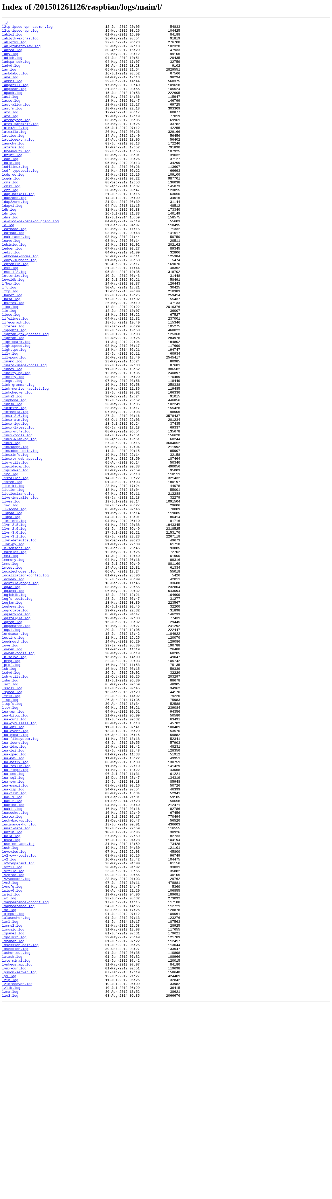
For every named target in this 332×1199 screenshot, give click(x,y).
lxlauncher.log (16, 1097)
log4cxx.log (13, 705)
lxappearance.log (18, 1083)
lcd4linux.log (15, 196)
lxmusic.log (13, 1111)
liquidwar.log (15, 560)
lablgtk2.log (14, 46)
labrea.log (12, 56)
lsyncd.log (12, 826)
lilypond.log (14, 425)
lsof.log (10, 817)
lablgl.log (12, 37)
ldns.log (10, 256)
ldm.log (9, 252)
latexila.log (14, 154)
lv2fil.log (12, 1036)
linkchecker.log (17, 467)
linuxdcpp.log (15, 532)
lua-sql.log (13, 929)
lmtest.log (12, 677)
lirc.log (10, 565)
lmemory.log (13, 667)
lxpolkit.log (14, 1120)
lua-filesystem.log (20, 882)
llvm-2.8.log (14, 625)
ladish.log (12, 65)
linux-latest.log (18, 509)
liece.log (11, 373)
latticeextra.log (18, 163)
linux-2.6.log (15, 495)
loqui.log (11, 751)
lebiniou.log (14, 289)
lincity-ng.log (16, 443)
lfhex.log (11, 336)
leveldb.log (13, 331)
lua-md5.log (13, 906)
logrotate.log (15, 728)
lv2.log (9, 1027)
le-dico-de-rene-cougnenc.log (30, 261)
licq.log (10, 364)
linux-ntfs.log (16, 513)
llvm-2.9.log (14, 630)
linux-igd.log (15, 504)
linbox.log (12, 439)
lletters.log (14, 621)
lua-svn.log (13, 934)
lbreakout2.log (16, 177)
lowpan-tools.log (18, 779)
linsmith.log (14, 485)
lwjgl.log (11, 1069)
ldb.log (9, 247)
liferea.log (13, 387)
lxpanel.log (13, 1116)
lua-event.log (15, 873)
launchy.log (13, 168)
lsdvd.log (11, 803)
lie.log (9, 369)
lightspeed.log (16, 411)
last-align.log (16, 121)
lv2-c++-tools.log (19, 1022)
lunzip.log (12, 994)
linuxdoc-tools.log (20, 537)
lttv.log (10, 845)
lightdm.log (13, 401)
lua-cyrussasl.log (19, 864)
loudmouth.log (15, 765)
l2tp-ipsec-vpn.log (20, 32)
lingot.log (12, 453)
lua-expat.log (15, 878)
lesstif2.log (14, 322)
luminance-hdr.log (19, 985)
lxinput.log (13, 1092)
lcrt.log (10, 224)
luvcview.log (14, 1018)
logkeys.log (13, 723)
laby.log (10, 60)
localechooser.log (19, 681)
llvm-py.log (13, 649)
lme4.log (10, 663)
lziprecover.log (17, 1176)
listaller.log (15, 569)
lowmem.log (12, 775)
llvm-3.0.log (14, 635)
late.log (10, 135)
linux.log (11, 527)
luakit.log (12, 966)
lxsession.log (15, 1134)
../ (5, 23)
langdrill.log (15, 98)
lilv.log (10, 420)
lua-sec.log (13, 924)
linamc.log (12, 429)
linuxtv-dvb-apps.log (22, 546)
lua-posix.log (15, 910)
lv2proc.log (13, 1046)
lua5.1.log (12, 952)
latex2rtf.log (15, 149)
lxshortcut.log (16, 1139)
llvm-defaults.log (19, 644)
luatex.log (12, 976)
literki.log (13, 579)
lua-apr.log (13, 849)
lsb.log (9, 798)
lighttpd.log (14, 415)
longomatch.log (16, 747)
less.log (10, 317)
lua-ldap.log (14, 892)
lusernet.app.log (18, 1008)
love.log (10, 770)
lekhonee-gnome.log (20, 303)
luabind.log (13, 962)
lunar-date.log (16, 990)
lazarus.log (13, 172)
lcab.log (10, 186)
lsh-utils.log (15, 807)
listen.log (12, 574)
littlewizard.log (18, 588)
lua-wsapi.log (15, 938)
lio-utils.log (15, 551)
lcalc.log (11, 191)
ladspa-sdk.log (16, 70)
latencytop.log (16, 140)
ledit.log (11, 299)
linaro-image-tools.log (24, 434)
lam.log (9, 79)
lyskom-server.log (19, 1162)
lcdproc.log (13, 205)
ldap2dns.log (14, 233)
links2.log (12, 471)
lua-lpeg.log (14, 901)
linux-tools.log (17, 518)
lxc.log (9, 1088)
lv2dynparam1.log (18, 1032)
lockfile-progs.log (20, 695)
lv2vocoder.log (16, 1050)
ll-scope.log (14, 607)
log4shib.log (14, 709)
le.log (8, 266)
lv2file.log (13, 1041)
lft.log (9, 341)
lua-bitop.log (15, 854)
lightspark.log (16, 406)
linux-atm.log (15, 499)
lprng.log (11, 789)
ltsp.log (10, 835)
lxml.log (10, 1102)
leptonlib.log (15, 313)
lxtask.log (12, 1144)
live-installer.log (20, 593)
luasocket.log (15, 971)
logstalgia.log (16, 737)
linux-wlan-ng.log (19, 523)
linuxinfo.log (15, 541)
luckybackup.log (17, 980)
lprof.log (11, 793)
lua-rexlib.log (16, 915)
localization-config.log (25, 686)
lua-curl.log (14, 859)
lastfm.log (12, 126)
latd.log (10, 130)
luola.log (11, 999)
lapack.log (12, 107)
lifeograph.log (16, 383)
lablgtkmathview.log (21, 51)
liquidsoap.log (16, 555)
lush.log (10, 1013)
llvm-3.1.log (14, 639)
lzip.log (10, 1172)
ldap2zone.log (15, 238)
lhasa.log (11, 355)
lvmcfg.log (12, 1060)
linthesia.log (15, 490)
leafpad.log (13, 275)
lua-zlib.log (14, 948)
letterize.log (15, 327)
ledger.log (12, 294)
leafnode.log (14, 270)
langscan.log (14, 102)
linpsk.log (12, 481)
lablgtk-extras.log (20, 42)
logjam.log (12, 719)
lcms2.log (11, 219)
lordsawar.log (15, 756)
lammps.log (12, 93)
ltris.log (11, 831)
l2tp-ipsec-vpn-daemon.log (27, 28)
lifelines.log (15, 378)
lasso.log (11, 116)
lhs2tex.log (13, 359)
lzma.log (10, 1186)
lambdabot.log (15, 84)
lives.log (11, 597)
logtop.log (12, 742)
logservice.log (16, 733)
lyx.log (9, 1167)
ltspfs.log (12, 840)
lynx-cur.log (14, 1158)
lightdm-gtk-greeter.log (25, 397)
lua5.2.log (12, 957)
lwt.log (9, 1074)
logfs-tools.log (17, 714)
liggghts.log (14, 392)
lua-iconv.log (15, 887)
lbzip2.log (12, 182)
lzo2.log (10, 1190)
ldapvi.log (12, 242)
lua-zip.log (13, 943)
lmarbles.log (14, 658)
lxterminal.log (16, 1148)
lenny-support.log (19, 308)
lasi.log (10, 112)
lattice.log (13, 158)
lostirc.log (13, 761)
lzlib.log (11, 1181)
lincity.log (13, 448)
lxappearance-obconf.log (25, 1078)
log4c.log (11, 700)
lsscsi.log (12, 821)
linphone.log (14, 476)
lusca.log (11, 1004)
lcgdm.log (11, 210)
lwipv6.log (12, 1064)
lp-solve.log (14, 784)
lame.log (10, 88)
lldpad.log (12, 611)
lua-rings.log (15, 920)
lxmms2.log (12, 1106)
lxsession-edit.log (20, 1130)
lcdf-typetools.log (20, 200)
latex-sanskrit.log (20, 144)
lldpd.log (11, 616)
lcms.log (10, 214)
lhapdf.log (12, 350)
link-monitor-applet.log (25, 462)
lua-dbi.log (13, 868)
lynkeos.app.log (17, 1153)
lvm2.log (10, 1055)
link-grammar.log (18, 457)
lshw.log (10, 812)
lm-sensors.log (16, 653)
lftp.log (10, 345)
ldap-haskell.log (18, 228)
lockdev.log (13, 691)
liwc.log (10, 602)
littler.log (13, 583)
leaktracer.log (16, 280)
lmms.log (10, 672)
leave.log (11, 284)
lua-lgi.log (13, 896)
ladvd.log (11, 74)
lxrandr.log (13, 1125)
